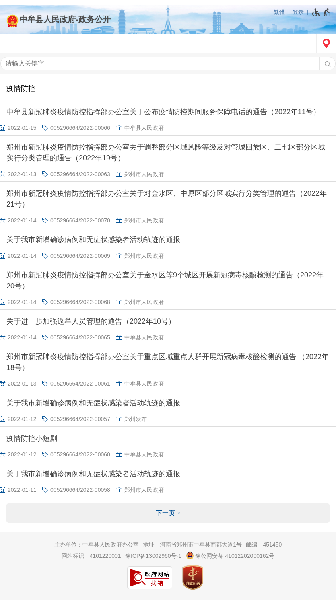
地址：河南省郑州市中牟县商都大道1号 (192, 544)
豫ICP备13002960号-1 (153, 556)
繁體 (279, 12)
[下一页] (168, 513)
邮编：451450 (264, 544)
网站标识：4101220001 (91, 556)
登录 (298, 12)
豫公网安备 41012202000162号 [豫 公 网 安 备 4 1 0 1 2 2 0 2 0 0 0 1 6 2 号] (230, 555)
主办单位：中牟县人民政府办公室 (96, 544)
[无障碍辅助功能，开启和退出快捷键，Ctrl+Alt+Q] (321, 12)
